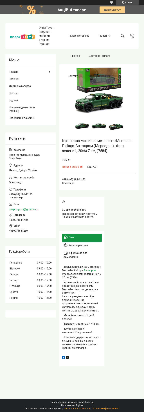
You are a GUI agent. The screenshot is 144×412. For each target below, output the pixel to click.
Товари (102, 35)
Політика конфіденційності (105, 408)
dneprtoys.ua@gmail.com (23, 209)
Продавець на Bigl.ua (72, 405)
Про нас (75, 55)
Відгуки (13, 100)
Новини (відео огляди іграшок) (22, 109)
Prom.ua (89, 402)
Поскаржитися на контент (77, 408)
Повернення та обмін (100, 76)
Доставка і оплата (99, 55)
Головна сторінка (79, 35)
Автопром (90, 270)
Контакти (73, 76)
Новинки (14, 79)
